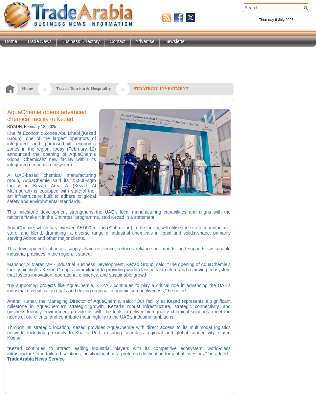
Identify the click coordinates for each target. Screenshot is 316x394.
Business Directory (80, 41)
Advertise (144, 41)
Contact (117, 41)
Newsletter (175, 41)
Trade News (39, 41)
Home (11, 41)
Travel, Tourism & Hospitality (83, 88)
